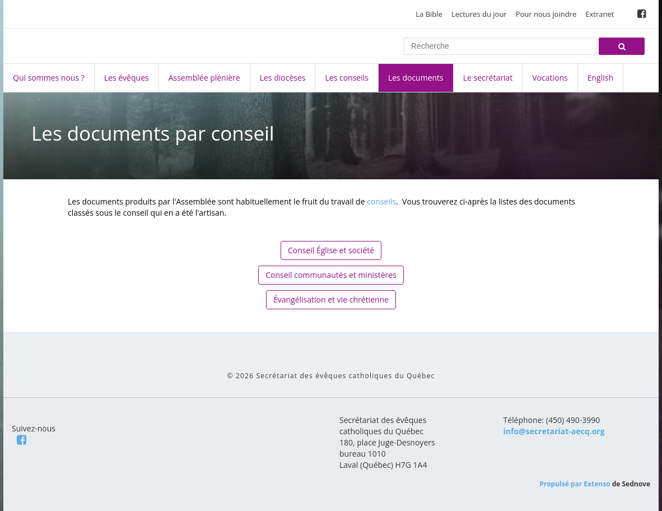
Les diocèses (283, 77)
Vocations (549, 77)
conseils (381, 201)
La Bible (429, 14)
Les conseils (346, 77)
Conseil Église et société (331, 250)
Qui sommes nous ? (49, 77)
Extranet (599, 14)
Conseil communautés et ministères (331, 275)
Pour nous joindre (546, 14)
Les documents (416, 77)
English (600, 77)
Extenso (597, 484)
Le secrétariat (487, 77)
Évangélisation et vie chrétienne (331, 299)
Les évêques (126, 77)
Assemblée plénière (204, 77)
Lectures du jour (479, 14)
